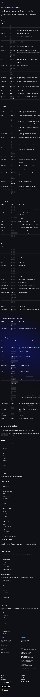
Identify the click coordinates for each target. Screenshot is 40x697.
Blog (2, 677)
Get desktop (6, 682)
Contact (23, 679)
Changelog (3, 679)
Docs (2, 7)
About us (23, 675)
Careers (23, 677)
